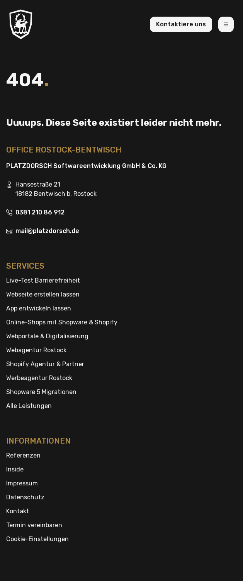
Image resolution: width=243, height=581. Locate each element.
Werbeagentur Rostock (39, 378)
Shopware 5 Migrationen (41, 392)
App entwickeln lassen (38, 308)
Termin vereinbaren (34, 525)
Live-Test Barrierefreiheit (43, 280)
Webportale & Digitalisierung (47, 336)
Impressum (22, 483)
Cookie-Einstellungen (37, 539)
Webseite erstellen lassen (43, 294)
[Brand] (20, 24)
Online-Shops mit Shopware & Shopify (61, 322)
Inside (15, 469)
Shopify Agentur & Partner (45, 364)
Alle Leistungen (29, 406)
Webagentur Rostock (36, 350)
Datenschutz (25, 497)
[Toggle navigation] (226, 24)
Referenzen (23, 455)
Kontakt (17, 511)
